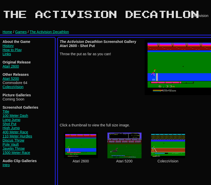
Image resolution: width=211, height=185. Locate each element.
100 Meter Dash (15, 116)
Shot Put (9, 124)
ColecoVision (13, 87)
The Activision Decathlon (49, 32)
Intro (6, 165)
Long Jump (11, 120)
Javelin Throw (14, 148)
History (8, 46)
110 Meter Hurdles (17, 136)
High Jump (11, 128)
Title (6, 111)
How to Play (12, 50)
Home (7, 32)
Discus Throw (13, 140)
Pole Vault (11, 144)
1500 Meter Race (16, 153)
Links (7, 54)
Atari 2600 (11, 66)
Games (21, 32)
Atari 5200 (11, 79)
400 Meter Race (15, 132)
